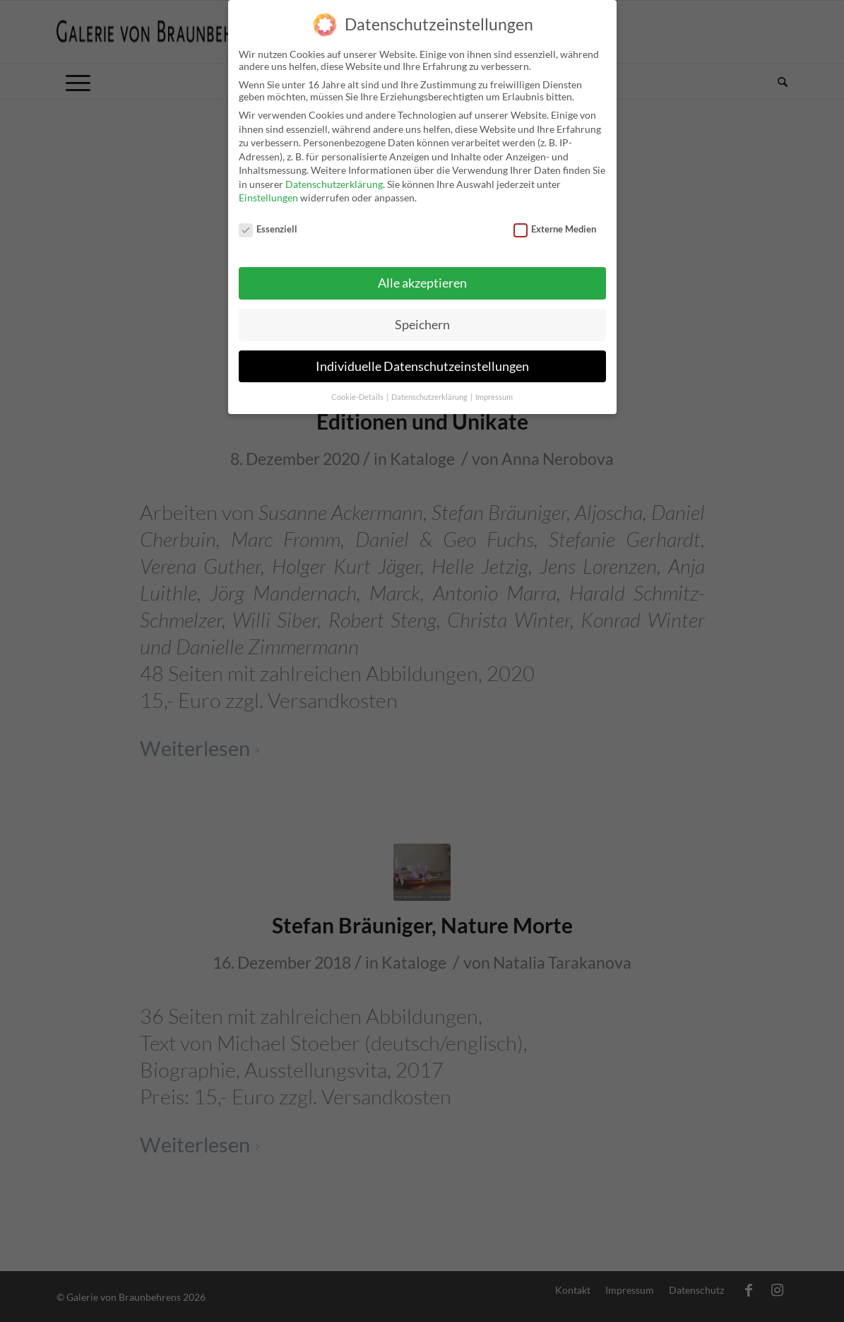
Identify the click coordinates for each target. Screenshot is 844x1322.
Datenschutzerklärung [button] (430, 386)
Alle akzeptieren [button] (422, 273)
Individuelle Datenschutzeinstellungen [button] (422, 355)
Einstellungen (268, 188)
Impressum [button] (494, 386)
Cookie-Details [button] (358, 386)
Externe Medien (555, 219)
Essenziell (268, 219)
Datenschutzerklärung (334, 174)
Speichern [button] (422, 314)
